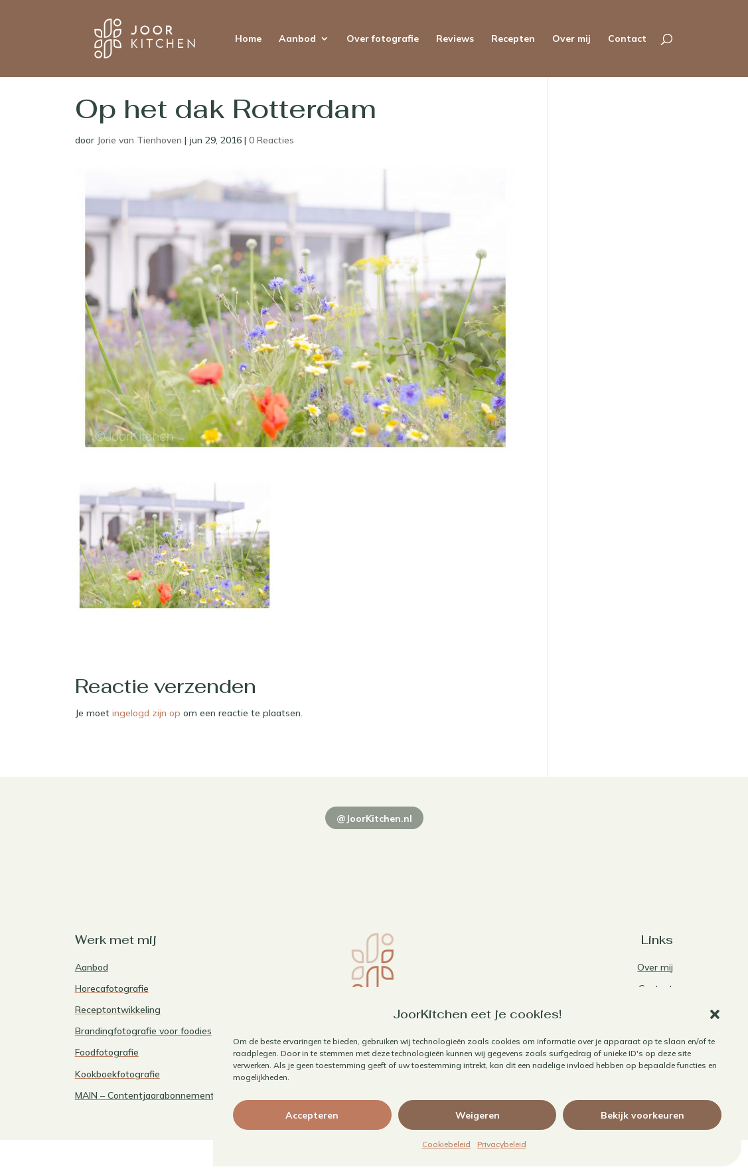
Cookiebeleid (446, 1144)
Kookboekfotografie (117, 1074)
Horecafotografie (112, 988)
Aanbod (297, 39)
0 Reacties (271, 140)
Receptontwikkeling (118, 1010)
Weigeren (477, 1115)
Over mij (571, 39)
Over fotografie (382, 39)
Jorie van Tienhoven (139, 140)
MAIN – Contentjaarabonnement (144, 1095)
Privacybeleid (501, 1144)
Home (248, 39)
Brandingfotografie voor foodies (143, 1031)
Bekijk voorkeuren (642, 1115)
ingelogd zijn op (146, 713)
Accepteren (311, 1115)
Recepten (513, 39)
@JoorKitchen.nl (374, 818)
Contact (627, 39)
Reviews (455, 39)
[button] (714, 1014)
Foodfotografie (107, 1052)
